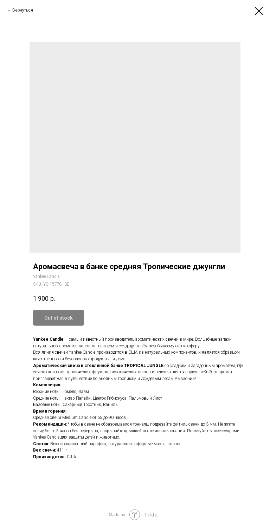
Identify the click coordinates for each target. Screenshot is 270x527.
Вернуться (22, 10)
